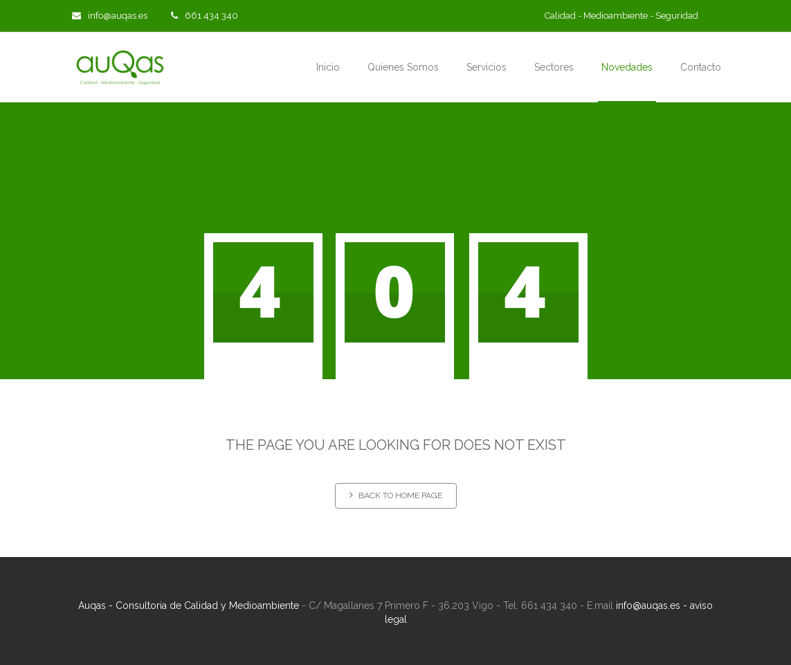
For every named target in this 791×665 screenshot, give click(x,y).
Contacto (700, 67)
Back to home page (395, 495)
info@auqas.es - (653, 605)
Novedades (627, 67)
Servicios (486, 67)
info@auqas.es (109, 15)
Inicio (328, 67)
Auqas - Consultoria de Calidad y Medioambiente (188, 605)
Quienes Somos (403, 67)
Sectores (554, 67)
